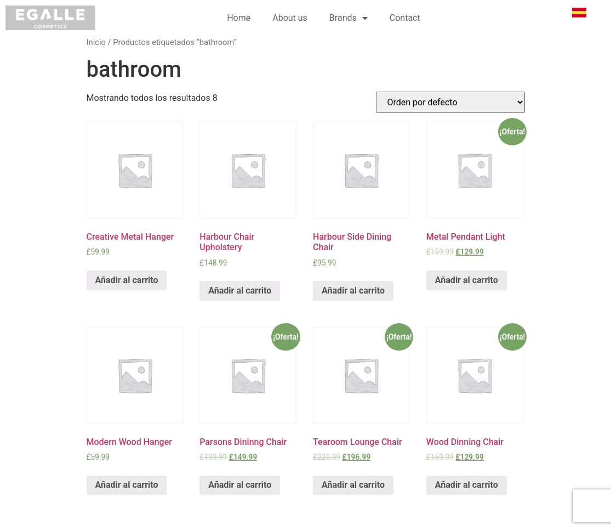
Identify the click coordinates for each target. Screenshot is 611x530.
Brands (348, 18)
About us (289, 18)
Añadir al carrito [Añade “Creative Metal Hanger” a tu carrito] (126, 280)
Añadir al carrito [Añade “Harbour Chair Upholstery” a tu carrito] (239, 290)
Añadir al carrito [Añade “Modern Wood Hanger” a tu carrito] (126, 485)
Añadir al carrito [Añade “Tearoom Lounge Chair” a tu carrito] (353, 485)
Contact (405, 18)
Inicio (96, 42)
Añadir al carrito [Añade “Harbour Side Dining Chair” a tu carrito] (353, 290)
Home (238, 18)
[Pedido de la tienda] (450, 102)
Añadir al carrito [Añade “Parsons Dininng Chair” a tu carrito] (239, 485)
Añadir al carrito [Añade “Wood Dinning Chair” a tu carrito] (466, 485)
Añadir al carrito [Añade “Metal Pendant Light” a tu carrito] (466, 280)
